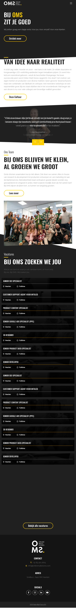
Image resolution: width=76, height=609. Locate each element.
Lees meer (14, 194)
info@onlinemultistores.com (39, 567)
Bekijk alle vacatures (38, 527)
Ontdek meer (15, 39)
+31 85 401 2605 (39, 564)
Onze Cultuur (15, 97)
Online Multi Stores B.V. (39, 606)
